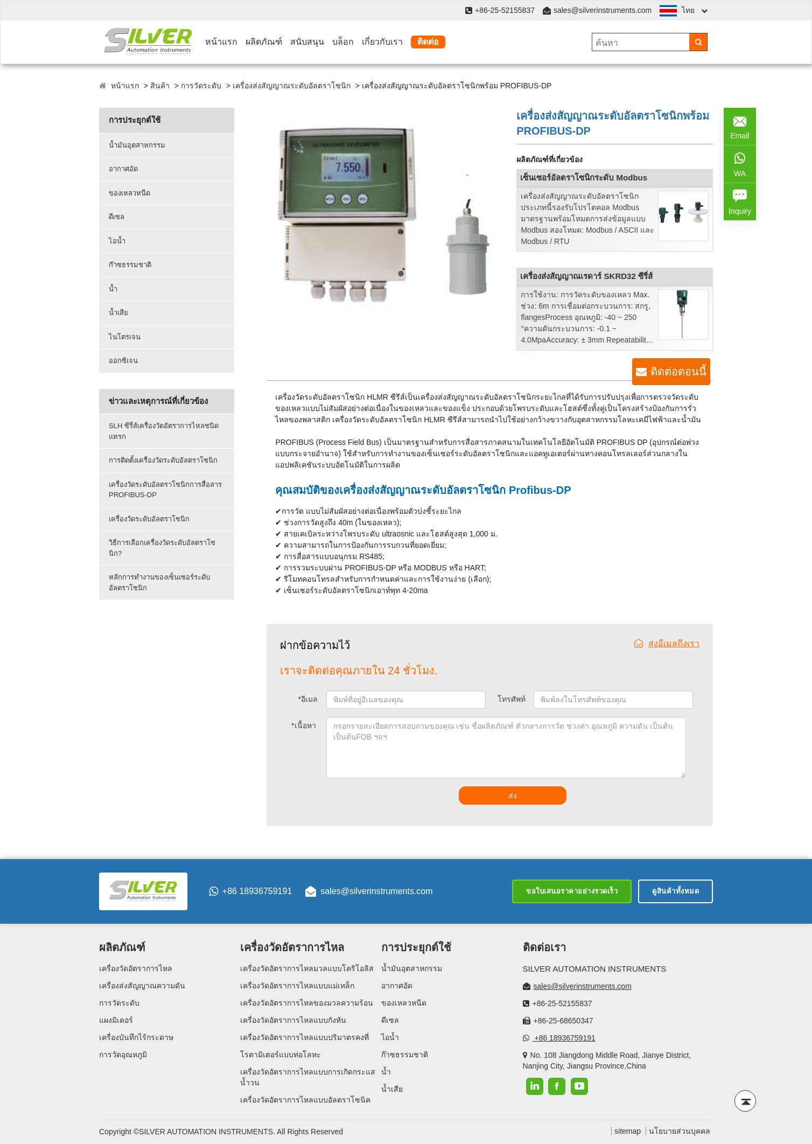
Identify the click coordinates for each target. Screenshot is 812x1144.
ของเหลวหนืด (129, 193)
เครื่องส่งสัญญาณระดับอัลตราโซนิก (292, 85)
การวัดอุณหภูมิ (123, 1054)
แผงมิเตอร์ (116, 1020)
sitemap (627, 1131)
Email (740, 125)
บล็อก (343, 41)
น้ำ (113, 289)
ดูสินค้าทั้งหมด (675, 891)
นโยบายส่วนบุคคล (679, 1131)
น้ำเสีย (118, 313)
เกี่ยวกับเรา (382, 41)
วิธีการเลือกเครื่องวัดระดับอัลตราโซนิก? (162, 548)
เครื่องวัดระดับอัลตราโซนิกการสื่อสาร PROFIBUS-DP (165, 489)
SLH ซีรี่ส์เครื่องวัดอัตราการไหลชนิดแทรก (164, 431)
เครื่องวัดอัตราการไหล (135, 968)
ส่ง (512, 795)
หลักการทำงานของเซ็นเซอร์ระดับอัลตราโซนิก (159, 582)
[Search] (698, 42)
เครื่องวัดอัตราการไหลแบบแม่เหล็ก (297, 985)
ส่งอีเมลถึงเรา (666, 643)
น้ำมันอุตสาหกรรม (137, 145)
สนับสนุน (307, 41)
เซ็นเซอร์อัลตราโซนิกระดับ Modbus (583, 177)
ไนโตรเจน (125, 337)
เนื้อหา (303, 725)
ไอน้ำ (117, 241)
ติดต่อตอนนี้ (678, 371)
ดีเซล (116, 217)
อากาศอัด (123, 169)
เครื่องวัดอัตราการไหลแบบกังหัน (293, 1020)
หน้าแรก (221, 41)
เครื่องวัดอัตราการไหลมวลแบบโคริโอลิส (307, 968)
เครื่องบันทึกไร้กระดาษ (136, 1037)
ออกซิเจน (123, 361)
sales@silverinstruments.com (603, 10)
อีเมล (308, 699)
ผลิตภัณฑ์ (264, 41)
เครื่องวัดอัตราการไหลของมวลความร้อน (306, 1003)
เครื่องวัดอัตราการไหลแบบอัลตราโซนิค (305, 1100)
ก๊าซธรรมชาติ (130, 265)
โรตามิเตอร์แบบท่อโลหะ (280, 1054)
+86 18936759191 (250, 891)
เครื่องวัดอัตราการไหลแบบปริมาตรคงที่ (304, 1037)
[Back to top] (745, 1101)
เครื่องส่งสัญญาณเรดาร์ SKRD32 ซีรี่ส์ (586, 276)
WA (740, 163)
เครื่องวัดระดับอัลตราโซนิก (149, 519)
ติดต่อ (428, 41)
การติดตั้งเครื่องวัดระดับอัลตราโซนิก (163, 460)
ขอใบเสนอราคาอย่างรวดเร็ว (572, 891)
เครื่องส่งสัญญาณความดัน (142, 985)
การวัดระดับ (201, 85)
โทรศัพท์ (512, 699)
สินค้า (160, 85)
